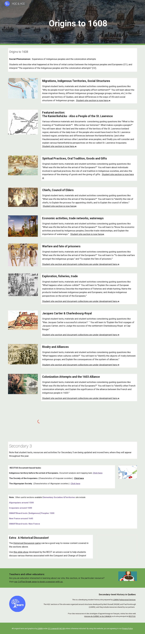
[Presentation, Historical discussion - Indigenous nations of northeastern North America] (116, 550)
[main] (78, 23)
